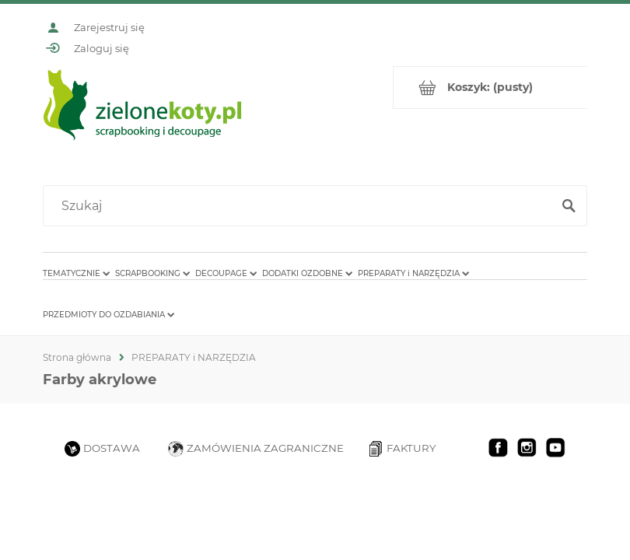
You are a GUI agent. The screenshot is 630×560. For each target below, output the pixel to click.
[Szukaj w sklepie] (300, 206)
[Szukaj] (568, 206)
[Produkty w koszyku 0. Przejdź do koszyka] (490, 87)
